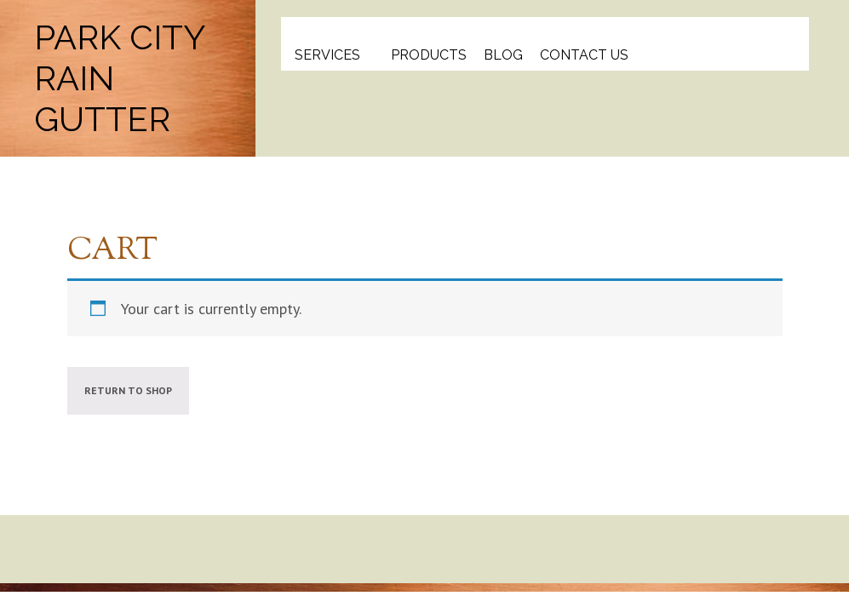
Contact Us (584, 55)
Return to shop (128, 390)
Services (327, 55)
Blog (503, 55)
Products (429, 55)
